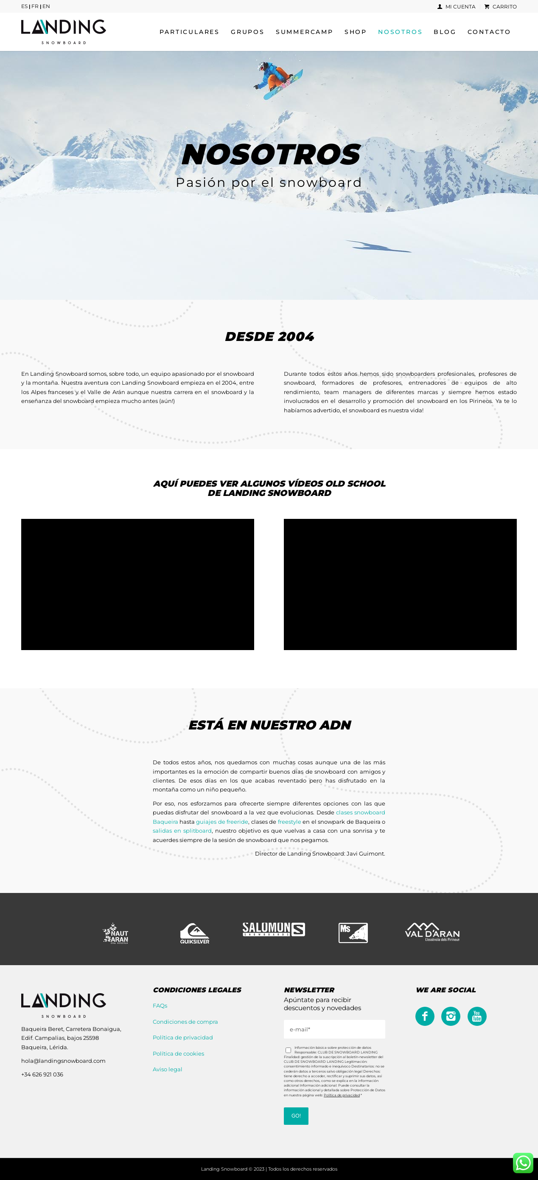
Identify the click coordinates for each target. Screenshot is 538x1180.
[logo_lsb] (63, 32)
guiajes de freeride (222, 821)
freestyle (289, 821)
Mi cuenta (456, 6)
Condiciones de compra (185, 1021)
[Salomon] (274, 929)
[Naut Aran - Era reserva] (115, 933)
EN (46, 6)
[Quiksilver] (195, 933)
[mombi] (353, 933)
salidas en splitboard (182, 830)
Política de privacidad (183, 1037)
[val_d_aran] (432, 932)
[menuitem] (456, 6)
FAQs (160, 1005)
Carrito (501, 6)
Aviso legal (167, 1069)
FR (35, 6)
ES (24, 6)
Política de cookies (178, 1053)
